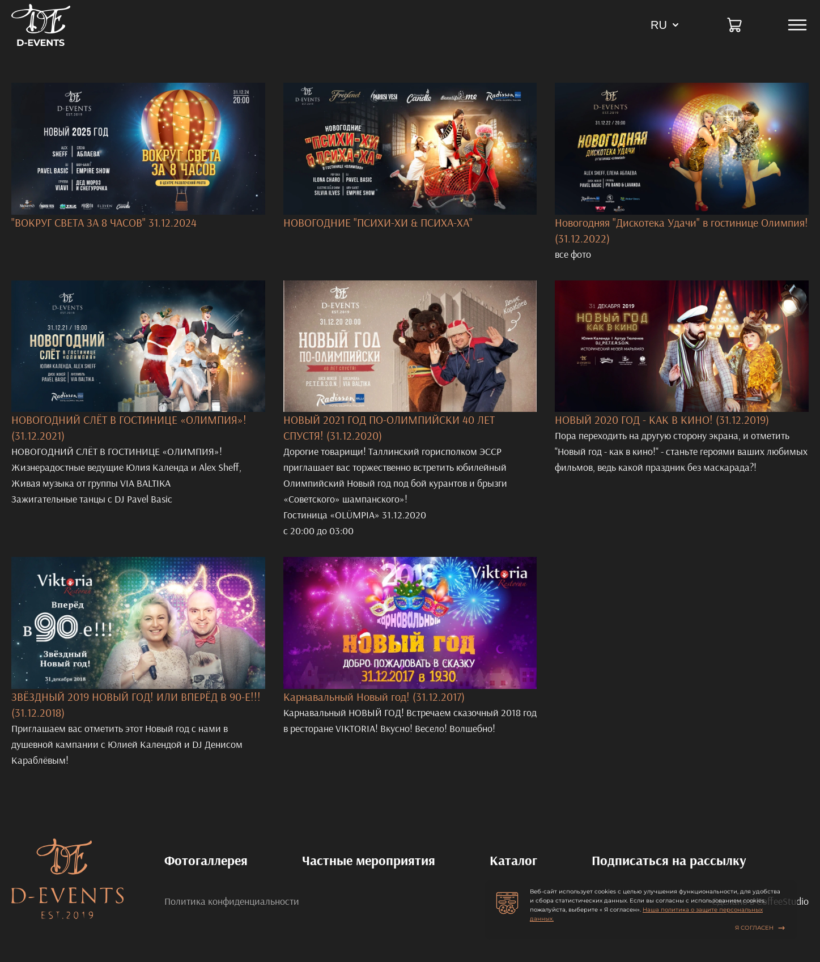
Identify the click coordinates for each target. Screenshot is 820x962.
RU (659, 25)
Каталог (513, 860)
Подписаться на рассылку (669, 860)
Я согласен (760, 927)
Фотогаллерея (206, 860)
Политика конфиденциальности (231, 901)
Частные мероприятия (368, 860)
